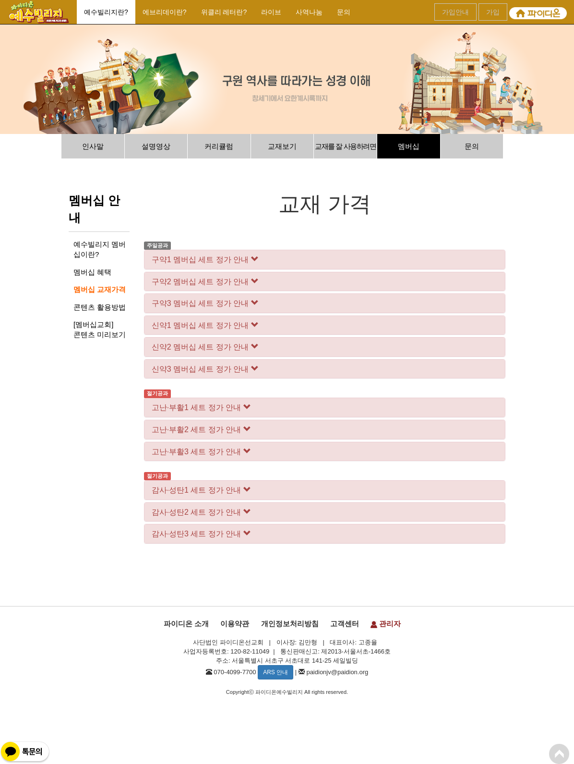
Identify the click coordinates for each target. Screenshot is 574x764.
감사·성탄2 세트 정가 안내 (201, 512)
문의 (343, 12)
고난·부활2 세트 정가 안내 (201, 429)
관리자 (386, 623)
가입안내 (455, 12)
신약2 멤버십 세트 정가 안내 (205, 347)
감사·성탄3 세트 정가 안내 (201, 534)
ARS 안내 (275, 672)
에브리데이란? (165, 12)
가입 (493, 12)
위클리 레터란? (224, 12)
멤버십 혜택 (92, 272)
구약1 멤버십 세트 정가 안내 (205, 259)
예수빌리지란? (106, 12)
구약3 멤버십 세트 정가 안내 (205, 303)
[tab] (324, 259)
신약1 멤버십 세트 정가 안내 (205, 325)
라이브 (271, 12)
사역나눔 (309, 12)
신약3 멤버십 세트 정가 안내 (205, 369)
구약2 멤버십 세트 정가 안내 (205, 282)
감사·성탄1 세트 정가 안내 (201, 490)
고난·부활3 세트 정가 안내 (201, 452)
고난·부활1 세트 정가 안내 (201, 407)
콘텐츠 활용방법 (99, 307)
